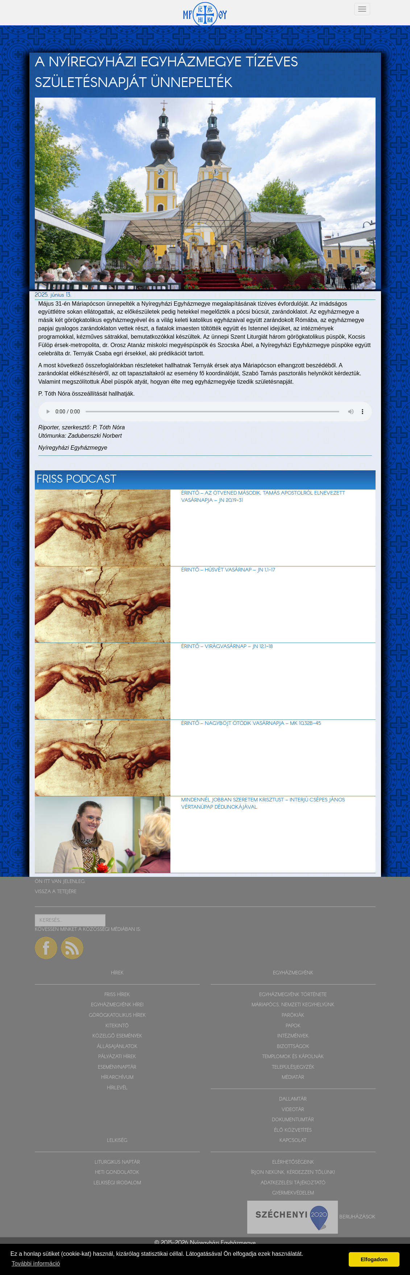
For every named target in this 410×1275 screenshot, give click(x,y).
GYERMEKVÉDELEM (293, 1193)
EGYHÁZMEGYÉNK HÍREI (117, 1005)
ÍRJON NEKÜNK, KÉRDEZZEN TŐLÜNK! (293, 1172)
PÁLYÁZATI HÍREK (117, 1056)
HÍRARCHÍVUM (117, 1077)
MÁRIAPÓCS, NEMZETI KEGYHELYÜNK (293, 1005)
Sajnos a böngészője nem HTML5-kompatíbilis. (205, 411)
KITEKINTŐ (117, 1026)
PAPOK (293, 1026)
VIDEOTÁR (293, 1109)
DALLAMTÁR (293, 1099)
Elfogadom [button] (374, 1259)
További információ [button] (36, 1263)
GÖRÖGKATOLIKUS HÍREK (117, 1015)
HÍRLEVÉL (117, 1088)
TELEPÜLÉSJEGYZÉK (293, 1067)
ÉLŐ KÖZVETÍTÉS (293, 1130)
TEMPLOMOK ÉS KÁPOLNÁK (293, 1056)
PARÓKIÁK (293, 1015)
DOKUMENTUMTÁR (293, 1120)
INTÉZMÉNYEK (292, 1036)
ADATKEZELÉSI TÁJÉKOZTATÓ (293, 1183)
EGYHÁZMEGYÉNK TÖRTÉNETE (293, 994)
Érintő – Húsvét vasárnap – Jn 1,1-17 (228, 570)
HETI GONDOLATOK (117, 1172)
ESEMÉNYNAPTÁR (117, 1067)
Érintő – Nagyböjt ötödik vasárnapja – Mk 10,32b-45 (251, 723)
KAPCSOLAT (292, 1140)
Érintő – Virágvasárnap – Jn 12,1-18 (227, 646)
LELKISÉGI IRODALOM (117, 1183)
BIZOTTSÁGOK (293, 1046)
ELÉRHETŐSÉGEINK (293, 1162)
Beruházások (357, 1217)
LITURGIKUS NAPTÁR (117, 1162)
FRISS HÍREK (117, 994)
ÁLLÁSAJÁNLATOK (117, 1046)
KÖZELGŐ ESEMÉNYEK (117, 1036)
